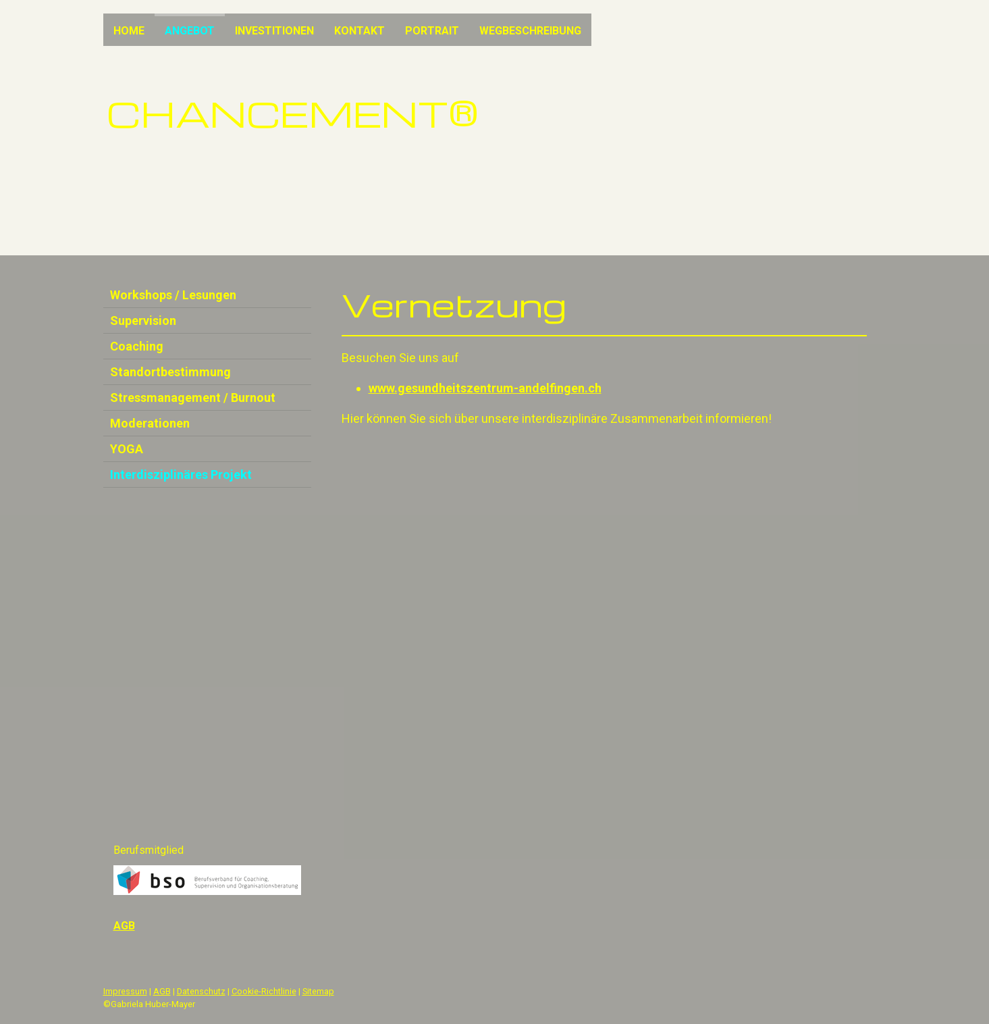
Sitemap (318, 991)
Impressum (125, 991)
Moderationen (150, 423)
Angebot (190, 30)
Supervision (143, 320)
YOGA (126, 449)
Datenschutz (201, 991)
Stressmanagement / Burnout (192, 397)
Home (128, 30)
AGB (162, 991)
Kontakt (359, 30)
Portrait (432, 30)
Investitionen (274, 30)
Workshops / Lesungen (173, 295)
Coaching (136, 346)
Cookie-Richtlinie (264, 991)
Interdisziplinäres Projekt (181, 474)
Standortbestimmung (170, 372)
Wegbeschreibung (530, 30)
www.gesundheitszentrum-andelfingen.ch (485, 388)
